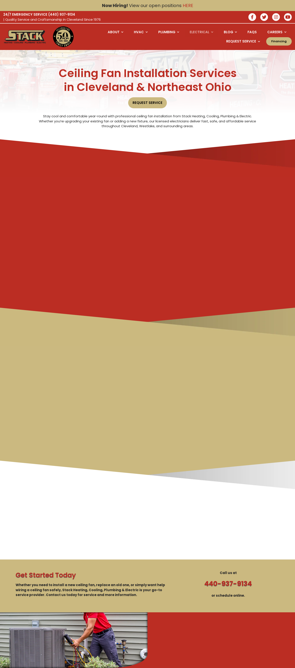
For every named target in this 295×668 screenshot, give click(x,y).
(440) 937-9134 (61, 14)
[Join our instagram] (276, 17)
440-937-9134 (228, 583)
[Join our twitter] (264, 17)
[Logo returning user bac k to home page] (25, 37)
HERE (188, 5)
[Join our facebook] (252, 17)
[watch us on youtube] (288, 17)
